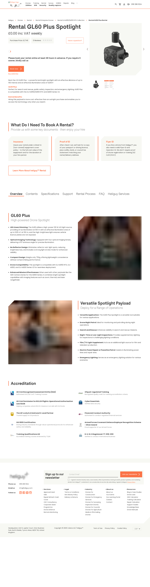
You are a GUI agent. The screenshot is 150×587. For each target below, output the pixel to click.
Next (143, 49)
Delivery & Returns (70, 483)
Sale (45, 480)
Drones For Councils (91, 490)
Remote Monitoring (49, 495)
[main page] (14, 4)
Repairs (63, 4)
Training (34, 4)
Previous (87, 49)
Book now (13, 69)
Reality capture (101, 4)
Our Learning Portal (112, 483)
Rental (42, 4)
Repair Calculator (132, 488)
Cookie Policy (120, 511)
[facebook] (24, 478)
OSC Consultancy (49, 485)
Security (91, 4)
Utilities (78, 4)
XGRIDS (55, 4)
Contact (108, 488)
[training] (129, 4)
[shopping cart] (120, 4)
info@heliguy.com (24, 474)
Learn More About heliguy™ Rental (29, 168)
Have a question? (76, 40)
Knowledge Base (132, 493)
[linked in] (20, 478)
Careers (108, 485)
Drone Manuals (131, 495)
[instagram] (30, 478)
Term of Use (99, 511)
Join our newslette (131, 460)
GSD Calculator (131, 483)
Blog (69, 4)
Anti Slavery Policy (70, 480)
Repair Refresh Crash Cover (52, 483)
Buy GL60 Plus (12, 74)
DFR (84, 4)
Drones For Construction (92, 478)
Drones (28, 4)
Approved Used (48, 478)
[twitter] (27, 478)
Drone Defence (48, 493)
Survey (48, 4)
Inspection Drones (90, 488)
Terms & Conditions (70, 478)
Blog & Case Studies (133, 478)
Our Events (109, 480)
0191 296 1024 (23, 470)
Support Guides (131, 490)
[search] (116, 4)
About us (109, 478)
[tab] (16, 192)
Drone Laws (130, 480)
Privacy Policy (101, 468)
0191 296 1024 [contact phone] (137, 4)
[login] (124, 4)
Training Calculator (133, 485)
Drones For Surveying (91, 485)
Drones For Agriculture (92, 493)
